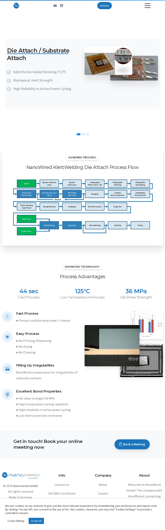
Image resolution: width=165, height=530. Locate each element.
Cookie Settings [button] (15, 521)
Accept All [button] (36, 521)
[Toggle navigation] (148, 5)
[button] (79, 134)
